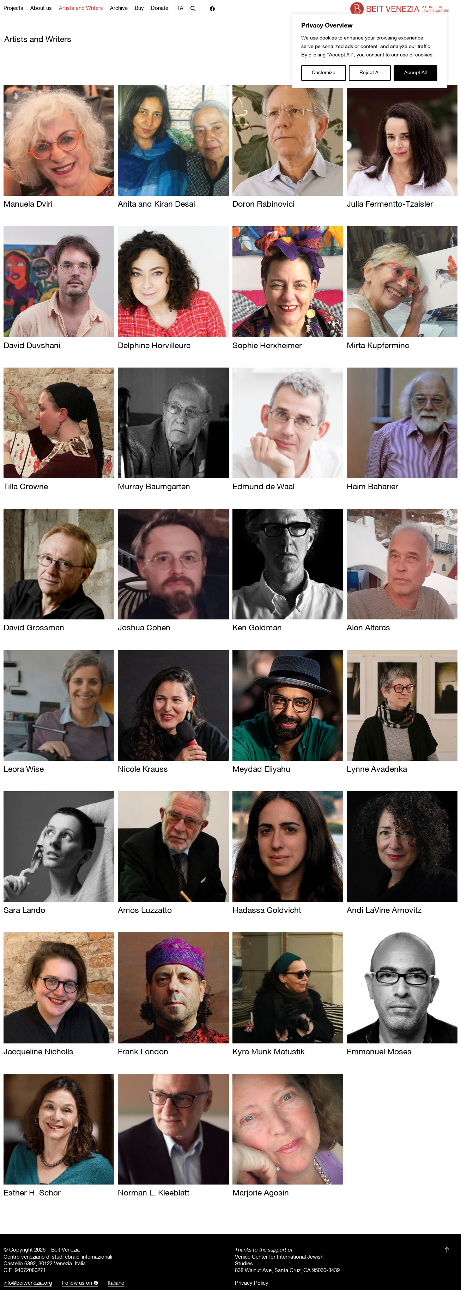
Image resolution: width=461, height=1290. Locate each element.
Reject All (370, 73)
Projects (13, 8)
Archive (119, 8)
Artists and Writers (81, 8)
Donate (159, 8)
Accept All (415, 73)
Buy (139, 8)
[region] (369, 51)
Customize (323, 73)
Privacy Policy (251, 1283)
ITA (179, 8)
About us (41, 8)
